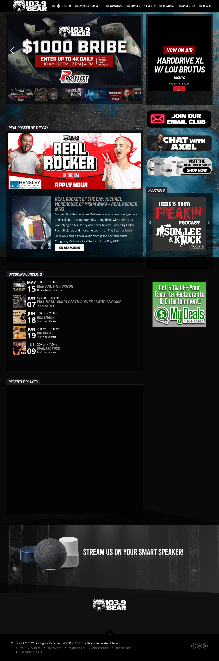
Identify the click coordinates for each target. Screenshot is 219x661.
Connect (169, 6)
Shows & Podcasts (90, 6)
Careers (35, 648)
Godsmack (45, 317)
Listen (64, 6)
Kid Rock (44, 332)
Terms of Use (123, 648)
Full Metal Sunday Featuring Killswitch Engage (79, 301)
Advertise (188, 6)
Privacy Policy (100, 648)
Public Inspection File (32, 651)
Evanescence (48, 348)
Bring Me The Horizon (55, 286)
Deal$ (207, 6)
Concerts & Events (142, 6)
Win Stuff (116, 6)
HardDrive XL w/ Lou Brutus (179, 64)
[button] (150, 222)
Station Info (54, 648)
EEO (21, 648)
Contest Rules (77, 648)
